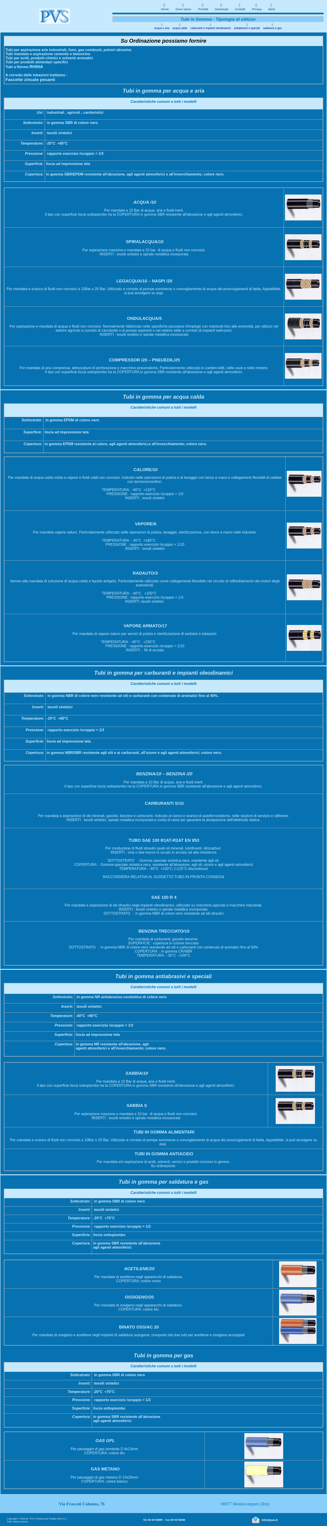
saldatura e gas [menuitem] (272, 26)
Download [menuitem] (221, 7)
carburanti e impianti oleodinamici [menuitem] (210, 26)
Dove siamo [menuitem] (183, 7)
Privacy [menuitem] (257, 7)
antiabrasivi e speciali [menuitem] (247, 26)
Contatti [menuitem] (240, 7)
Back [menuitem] (271, 7)
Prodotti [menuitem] (203, 7)
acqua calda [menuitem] (180, 26)
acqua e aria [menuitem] (161, 26)
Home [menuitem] (165, 7)
